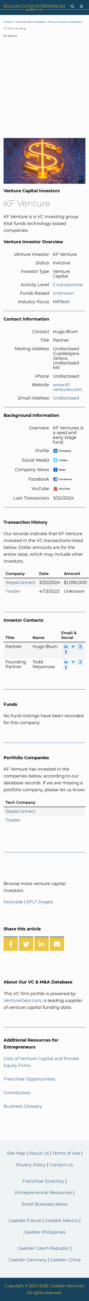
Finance (8, 21)
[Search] (72, 6)
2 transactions (68, 284)
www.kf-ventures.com (67, 387)
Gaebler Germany (28, 1260)
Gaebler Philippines (44, 1232)
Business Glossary (23, 1106)
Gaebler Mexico (61, 1220)
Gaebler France (25, 1220)
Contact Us (61, 1165)
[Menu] (81, 6)
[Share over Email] (57, 944)
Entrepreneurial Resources (43, 1192)
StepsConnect (20, 582)
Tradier (12, 591)
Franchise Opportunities (29, 1079)
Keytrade (13, 902)
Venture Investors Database (64, 21)
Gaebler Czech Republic (43, 1248)
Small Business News (44, 1204)
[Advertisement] (44, 88)
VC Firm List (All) (14, 28)
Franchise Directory (43, 1181)
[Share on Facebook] (11, 944)
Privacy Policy (31, 1165)
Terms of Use (66, 1153)
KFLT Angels (40, 902)
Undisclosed (66, 398)
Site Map (16, 1153)
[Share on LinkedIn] (41, 944)
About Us (39, 1153)
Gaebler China (65, 1260)
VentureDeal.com (22, 1000)
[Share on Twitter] (26, 944)
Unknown (63, 293)
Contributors (17, 1092)
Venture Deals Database (30, 21)
